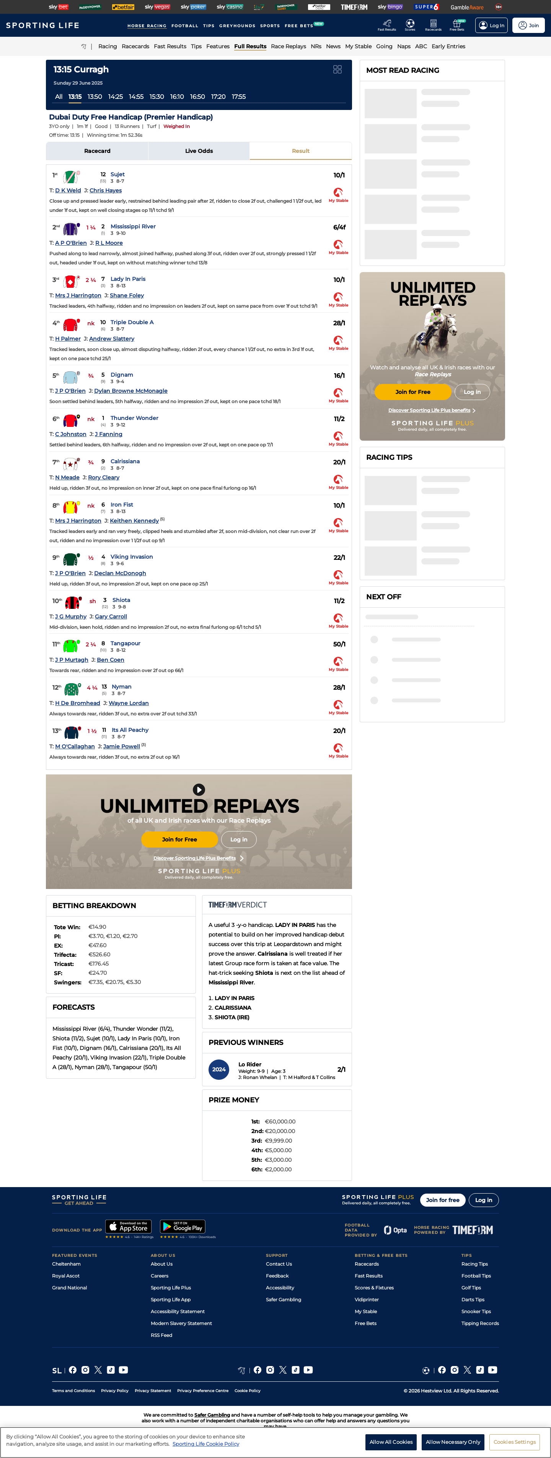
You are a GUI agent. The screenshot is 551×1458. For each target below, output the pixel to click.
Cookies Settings (515, 1442)
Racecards (367, 1264)
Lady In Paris (128, 279)
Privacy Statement (153, 1390)
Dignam (122, 374)
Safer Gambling (283, 1299)
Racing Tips (474, 1264)
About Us (162, 1264)
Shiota (121, 600)
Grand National (69, 1288)
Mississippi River (133, 226)
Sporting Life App (171, 1299)
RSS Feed (161, 1335)
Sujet (118, 174)
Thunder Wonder (134, 418)
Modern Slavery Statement (181, 1323)
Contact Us (279, 1264)
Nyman (122, 686)
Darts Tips (472, 1299)
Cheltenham (66, 1264)
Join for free (443, 1200)
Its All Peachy (130, 730)
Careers (159, 1276)
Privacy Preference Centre (202, 1390)
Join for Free (179, 839)
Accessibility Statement (178, 1311)
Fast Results (369, 1276)
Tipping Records (480, 1323)
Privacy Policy (115, 1390)
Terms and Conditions (73, 1390)
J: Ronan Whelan (257, 1077)
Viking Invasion (132, 556)
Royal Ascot (66, 1276)
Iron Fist (122, 504)
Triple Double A (132, 322)
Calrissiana (125, 461)
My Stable (366, 1311)
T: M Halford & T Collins (309, 1077)
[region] (275, 1442)
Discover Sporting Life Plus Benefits (198, 858)
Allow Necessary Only (453, 1442)
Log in (239, 839)
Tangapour (125, 643)
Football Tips (476, 1276)
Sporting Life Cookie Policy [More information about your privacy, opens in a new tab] (206, 1444)
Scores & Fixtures (374, 1288)
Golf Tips (471, 1288)
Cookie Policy (248, 1390)
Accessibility (280, 1288)
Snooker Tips (476, 1311)
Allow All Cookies (391, 1442)
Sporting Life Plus (171, 1288)
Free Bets (366, 1323)
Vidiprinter (367, 1299)
